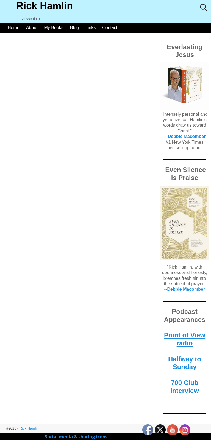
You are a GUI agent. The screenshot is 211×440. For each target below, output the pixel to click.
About (32, 27)
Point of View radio (184, 339)
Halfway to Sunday (184, 363)
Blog (74, 27)
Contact (109, 27)
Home (14, 27)
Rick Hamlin (44, 6)
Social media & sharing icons (77, 437)
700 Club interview (184, 386)
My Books (53, 27)
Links (90, 27)
